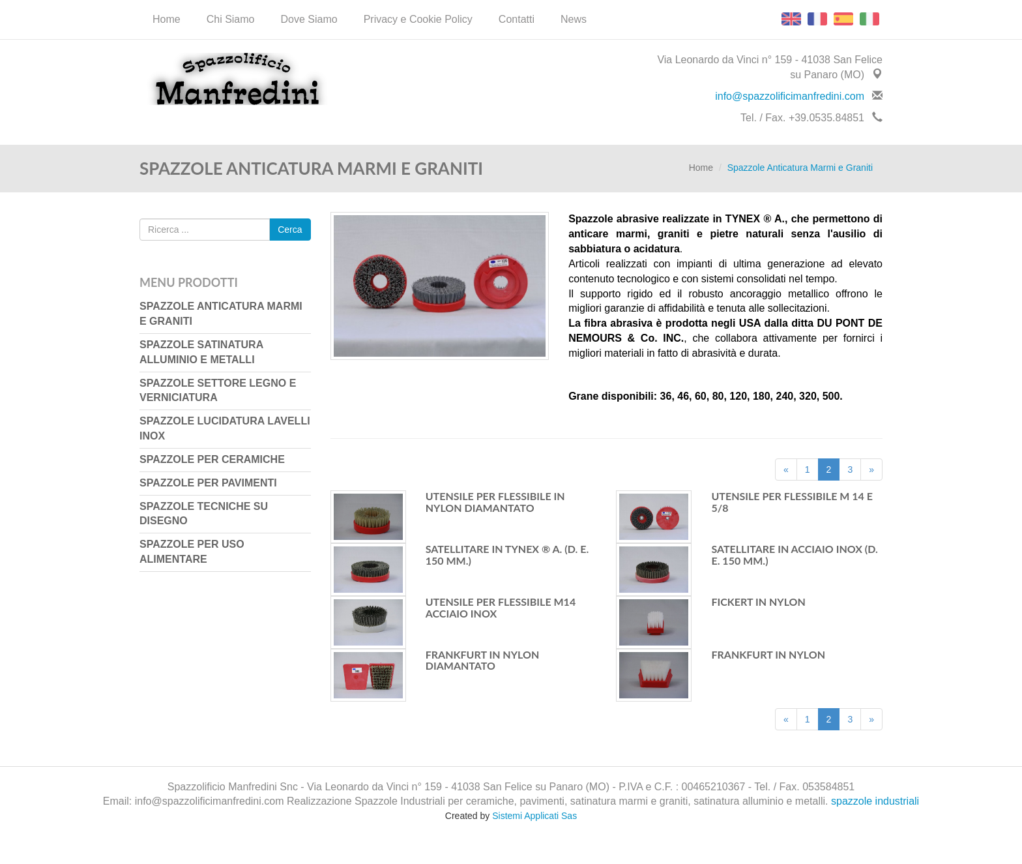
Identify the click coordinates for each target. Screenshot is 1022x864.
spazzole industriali (875, 801)
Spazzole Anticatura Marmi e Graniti (220, 314)
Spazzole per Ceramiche (212, 459)
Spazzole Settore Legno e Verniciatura (217, 391)
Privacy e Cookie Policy (418, 19)
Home (167, 19)
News (574, 19)
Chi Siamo (231, 19)
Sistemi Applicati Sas (534, 816)
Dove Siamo (309, 19)
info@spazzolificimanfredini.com (789, 96)
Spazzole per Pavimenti (208, 482)
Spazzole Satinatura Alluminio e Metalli (201, 352)
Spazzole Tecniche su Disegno (203, 514)
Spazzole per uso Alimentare (191, 552)
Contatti (516, 19)
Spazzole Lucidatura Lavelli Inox (224, 428)
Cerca (290, 229)
